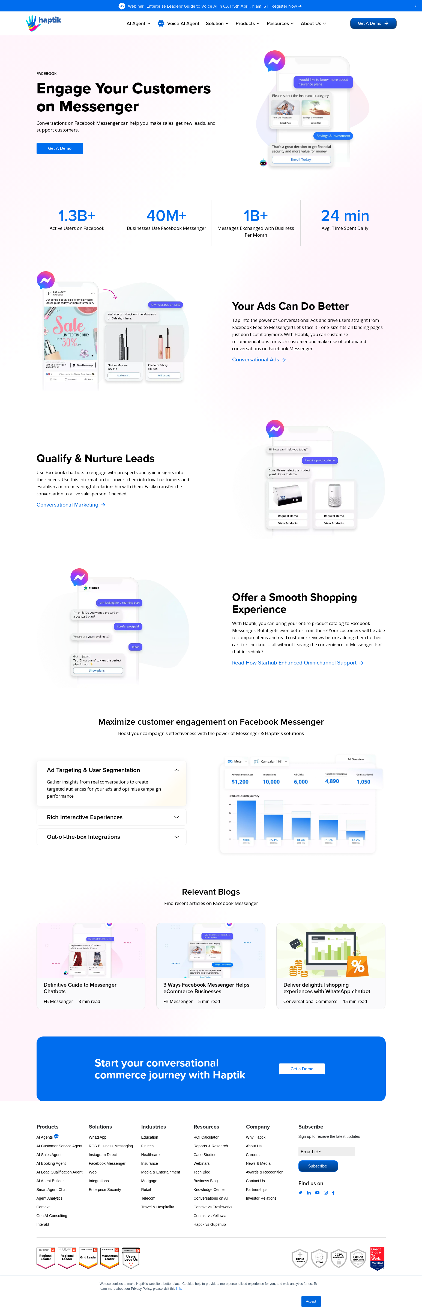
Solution (217, 23)
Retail (146, 1189)
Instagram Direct (103, 1155)
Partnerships (257, 1189)
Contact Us (255, 1181)
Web (93, 1172)
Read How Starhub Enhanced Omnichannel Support (298, 663)
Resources (280, 23)
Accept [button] (311, 1301)
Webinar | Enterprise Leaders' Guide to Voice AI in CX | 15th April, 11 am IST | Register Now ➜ (215, 6)
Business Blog (206, 1181)
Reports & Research (211, 1146)
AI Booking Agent (51, 1163)
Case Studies (205, 1155)
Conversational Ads (259, 359)
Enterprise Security (105, 1189)
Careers (253, 1155)
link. (179, 1289)
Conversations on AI (211, 1198)
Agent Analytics (50, 1198)
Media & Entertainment (160, 1172)
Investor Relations (261, 1198)
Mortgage (149, 1181)
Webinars (202, 1163)
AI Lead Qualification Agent (60, 1172)
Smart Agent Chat (52, 1189)
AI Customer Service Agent (59, 1146)
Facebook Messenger (107, 1163)
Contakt (43, 1207)
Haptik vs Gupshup (210, 1224)
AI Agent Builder (50, 1181)
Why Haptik (256, 1137)
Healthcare (150, 1155)
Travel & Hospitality (157, 1207)
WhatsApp (98, 1137)
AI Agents (48, 1137)
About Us (314, 23)
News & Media (258, 1163)
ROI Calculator (206, 1137)
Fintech (147, 1146)
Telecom (148, 1198)
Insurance (149, 1163)
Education (149, 1137)
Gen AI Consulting (52, 1216)
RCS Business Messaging (111, 1146)
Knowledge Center (209, 1189)
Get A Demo (373, 23)
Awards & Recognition (264, 1172)
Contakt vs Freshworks (213, 1207)
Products (248, 23)
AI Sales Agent (49, 1155)
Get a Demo (302, 1069)
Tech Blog (202, 1172)
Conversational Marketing (71, 505)
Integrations (99, 1181)
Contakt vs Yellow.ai (211, 1216)
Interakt (43, 1224)
